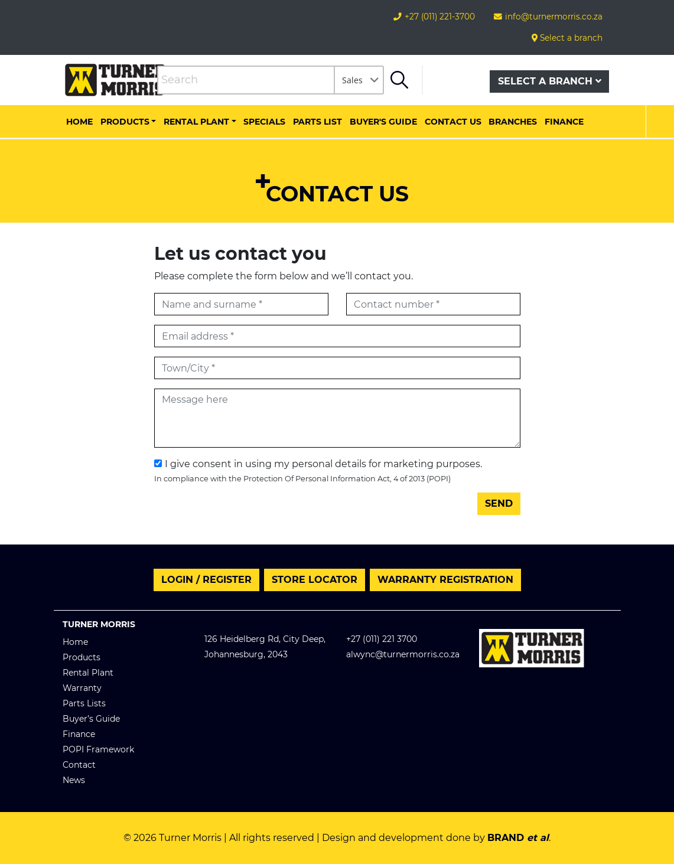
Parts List (317, 121)
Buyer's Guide (383, 121)
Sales (352, 80)
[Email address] (337, 336)
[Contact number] (433, 304)
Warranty (82, 688)
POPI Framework (98, 749)
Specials (264, 121)
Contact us (453, 121)
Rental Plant (196, 121)
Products (124, 121)
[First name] (241, 304)
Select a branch (567, 38)
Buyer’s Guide (91, 718)
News (74, 780)
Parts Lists (84, 703)
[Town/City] (337, 368)
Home (79, 121)
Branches (513, 121)
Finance (564, 121)
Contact (79, 764)
